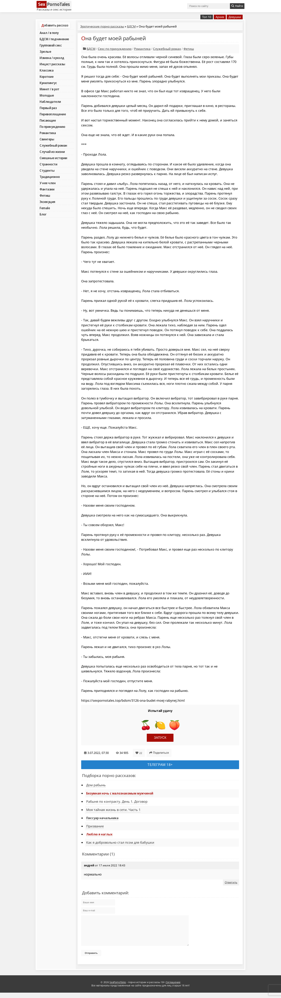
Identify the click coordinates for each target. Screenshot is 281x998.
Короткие (46, 76)
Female (45, 208)
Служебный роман (53, 145)
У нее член (48, 183)
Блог (43, 214)
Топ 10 (206, 17)
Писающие (48, 120)
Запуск (160, 737)
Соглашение (173, 987)
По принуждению (52, 126)
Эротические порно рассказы (102, 26)
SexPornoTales (117, 987)
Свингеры (47, 139)
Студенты (47, 170)
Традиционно (50, 177)
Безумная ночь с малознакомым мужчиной (119, 793)
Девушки (234, 17)
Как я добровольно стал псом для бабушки (120, 842)
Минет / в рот (49, 89)
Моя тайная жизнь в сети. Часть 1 (113, 810)
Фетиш (45, 195)
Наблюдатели (50, 101)
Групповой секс (51, 45)
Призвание (95, 826)
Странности (48, 164)
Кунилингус (48, 83)
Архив (220, 17)
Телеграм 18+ (160, 764)
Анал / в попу (49, 33)
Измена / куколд (52, 58)
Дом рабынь (96, 785)
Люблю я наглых (99, 834)
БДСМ (131, 26)
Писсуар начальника (102, 818)
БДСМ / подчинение (54, 39)
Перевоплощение (53, 114)
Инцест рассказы (52, 64)
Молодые (47, 95)
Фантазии (47, 189)
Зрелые (45, 51)
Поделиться (159, 752)
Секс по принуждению (115, 49)
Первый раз (48, 108)
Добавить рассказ (54, 25)
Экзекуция (47, 202)
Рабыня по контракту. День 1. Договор (116, 801)
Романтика (48, 133)
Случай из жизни (52, 151)
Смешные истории (53, 158)
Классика (46, 70)
